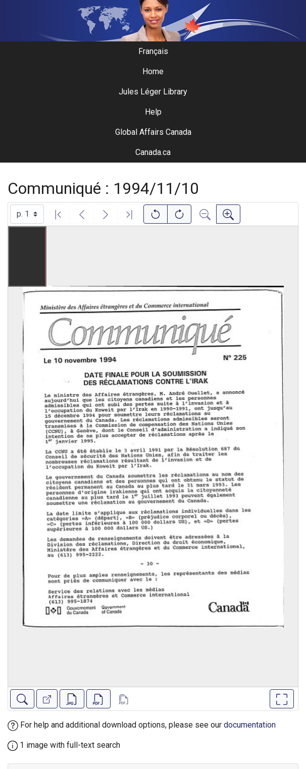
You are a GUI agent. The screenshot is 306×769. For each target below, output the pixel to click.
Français (153, 51)
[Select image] (27, 214)
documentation (250, 725)
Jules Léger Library (153, 91)
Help (153, 112)
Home (153, 71)
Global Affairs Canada (153, 132)
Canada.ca (153, 152)
